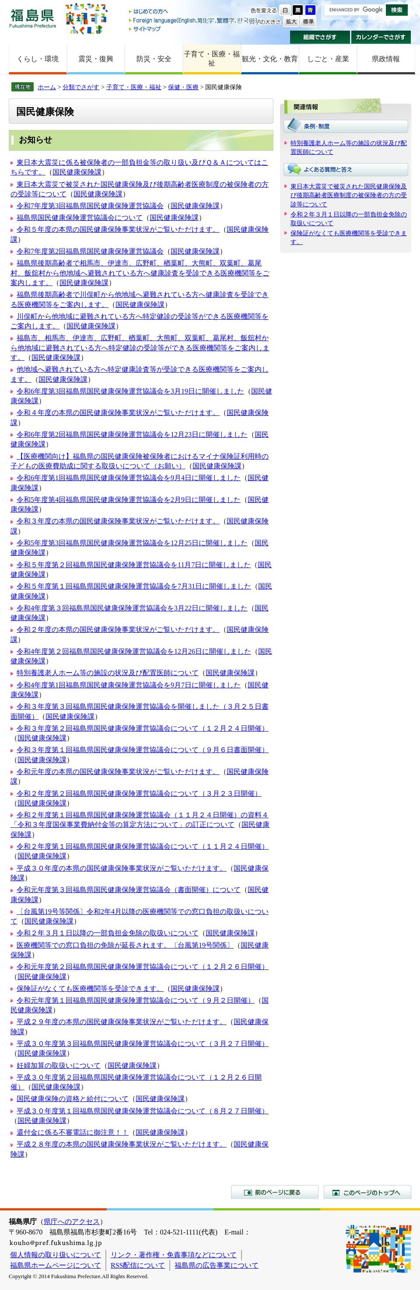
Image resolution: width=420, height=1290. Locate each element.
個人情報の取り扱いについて (55, 1255)
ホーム (47, 87)
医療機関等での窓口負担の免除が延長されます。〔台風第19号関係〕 (125, 945)
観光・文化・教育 (270, 59)
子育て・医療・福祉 (212, 58)
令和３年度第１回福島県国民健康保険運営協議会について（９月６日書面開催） (143, 749)
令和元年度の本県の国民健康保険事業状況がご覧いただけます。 (118, 771)
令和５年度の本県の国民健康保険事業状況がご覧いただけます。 (118, 229)
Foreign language (193, 20)
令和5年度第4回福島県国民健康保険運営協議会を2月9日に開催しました (129, 499)
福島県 (33, 18)
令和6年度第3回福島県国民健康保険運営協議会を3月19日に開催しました (130, 391)
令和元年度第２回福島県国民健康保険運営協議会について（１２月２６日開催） (143, 966)
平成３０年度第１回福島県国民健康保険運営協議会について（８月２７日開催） (143, 1111)
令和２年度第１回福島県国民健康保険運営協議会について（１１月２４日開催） (143, 846)
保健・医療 (183, 87)
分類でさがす (81, 87)
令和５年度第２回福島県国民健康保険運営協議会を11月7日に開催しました (134, 564)
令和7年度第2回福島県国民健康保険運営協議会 (90, 251)
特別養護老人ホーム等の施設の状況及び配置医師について (108, 672)
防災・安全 (154, 59)
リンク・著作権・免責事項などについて (174, 1255)
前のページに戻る (274, 1192)
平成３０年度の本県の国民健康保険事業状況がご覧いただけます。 (122, 868)
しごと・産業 (328, 59)
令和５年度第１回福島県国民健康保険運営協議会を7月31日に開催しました (134, 586)
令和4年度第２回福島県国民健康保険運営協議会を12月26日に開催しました (134, 651)
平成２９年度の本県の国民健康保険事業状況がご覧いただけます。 (122, 1021)
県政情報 (386, 59)
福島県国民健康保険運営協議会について (80, 217)
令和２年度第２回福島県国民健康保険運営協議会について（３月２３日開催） (139, 793)
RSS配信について (138, 1265)
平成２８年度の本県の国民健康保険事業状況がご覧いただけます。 (122, 1144)
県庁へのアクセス (72, 1221)
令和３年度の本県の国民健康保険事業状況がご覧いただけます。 (118, 521)
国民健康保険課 (77, 172)
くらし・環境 (38, 59)
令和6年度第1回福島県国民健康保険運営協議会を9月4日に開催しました (129, 477)
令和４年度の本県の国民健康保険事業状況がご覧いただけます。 (118, 412)
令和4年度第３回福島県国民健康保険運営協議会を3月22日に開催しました (132, 608)
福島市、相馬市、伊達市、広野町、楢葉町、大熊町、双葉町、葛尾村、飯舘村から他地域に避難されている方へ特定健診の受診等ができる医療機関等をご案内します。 (140, 347)
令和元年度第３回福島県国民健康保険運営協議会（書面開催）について (129, 889)
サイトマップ (193, 28)
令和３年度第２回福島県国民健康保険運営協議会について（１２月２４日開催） (143, 728)
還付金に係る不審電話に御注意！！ (73, 1132)
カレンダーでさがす (381, 37)
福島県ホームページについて (55, 1265)
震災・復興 (95, 59)
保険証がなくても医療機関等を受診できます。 (90, 988)
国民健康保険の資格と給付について (73, 1098)
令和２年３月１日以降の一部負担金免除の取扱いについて (108, 933)
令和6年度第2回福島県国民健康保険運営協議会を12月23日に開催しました (132, 434)
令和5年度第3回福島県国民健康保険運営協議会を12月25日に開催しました (132, 543)
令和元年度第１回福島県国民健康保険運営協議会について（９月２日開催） (136, 1000)
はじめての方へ (193, 12)
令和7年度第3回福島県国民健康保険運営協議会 (90, 205)
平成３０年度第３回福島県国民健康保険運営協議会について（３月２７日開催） (143, 1043)
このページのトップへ (367, 1192)
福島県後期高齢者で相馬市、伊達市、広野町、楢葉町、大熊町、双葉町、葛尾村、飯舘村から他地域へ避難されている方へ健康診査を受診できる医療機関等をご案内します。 (140, 272)
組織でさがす (320, 37)
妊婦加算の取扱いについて (59, 1065)
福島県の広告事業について (217, 1265)
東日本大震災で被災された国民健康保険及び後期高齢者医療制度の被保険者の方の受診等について (348, 195)
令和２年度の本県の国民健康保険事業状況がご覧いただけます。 (118, 629)
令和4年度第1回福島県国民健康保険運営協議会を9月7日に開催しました (129, 685)
